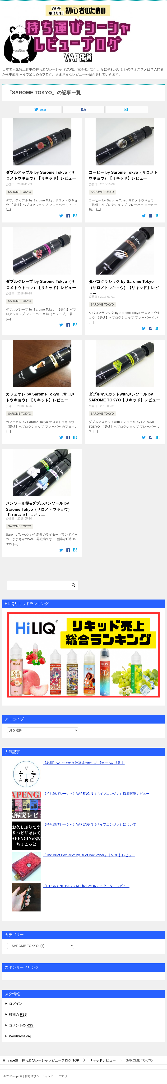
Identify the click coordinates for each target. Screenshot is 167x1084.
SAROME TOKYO (19, 190)
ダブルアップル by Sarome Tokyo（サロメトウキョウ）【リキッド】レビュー (41, 174)
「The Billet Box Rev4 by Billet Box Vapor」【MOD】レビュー (89, 851)
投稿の (18, 1011)
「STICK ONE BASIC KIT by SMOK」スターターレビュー (86, 882)
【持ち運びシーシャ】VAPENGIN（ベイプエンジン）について (89, 821)
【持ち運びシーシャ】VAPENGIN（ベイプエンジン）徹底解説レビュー (96, 790)
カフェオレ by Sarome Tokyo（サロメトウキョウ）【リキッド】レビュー (40, 394)
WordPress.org (20, 1033)
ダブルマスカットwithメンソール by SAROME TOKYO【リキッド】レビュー (124, 394)
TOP (43, 1057)
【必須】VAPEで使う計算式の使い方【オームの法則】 (84, 759)
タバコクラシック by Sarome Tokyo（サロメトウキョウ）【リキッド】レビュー (124, 285)
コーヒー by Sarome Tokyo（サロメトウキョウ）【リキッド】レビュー (123, 174)
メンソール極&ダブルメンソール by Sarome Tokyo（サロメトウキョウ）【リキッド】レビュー (39, 505)
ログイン (15, 1000)
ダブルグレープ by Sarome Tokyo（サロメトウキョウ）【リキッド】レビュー (41, 282)
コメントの (21, 1022)
